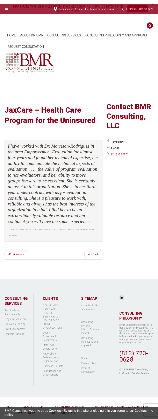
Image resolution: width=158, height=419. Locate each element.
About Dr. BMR (31, 31)
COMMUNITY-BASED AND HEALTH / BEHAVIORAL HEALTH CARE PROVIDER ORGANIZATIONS (53, 312)
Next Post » (93, 250)
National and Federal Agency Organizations (51, 353)
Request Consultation (26, 43)
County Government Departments (50, 332)
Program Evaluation (15, 315)
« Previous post (16, 250)
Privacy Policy (88, 359)
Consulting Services (64, 31)
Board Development (15, 325)
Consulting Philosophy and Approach (116, 31)
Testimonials (88, 305)
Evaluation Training (15, 320)
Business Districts (53, 362)
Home (11, 31)
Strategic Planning (14, 330)
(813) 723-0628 (119, 150)
